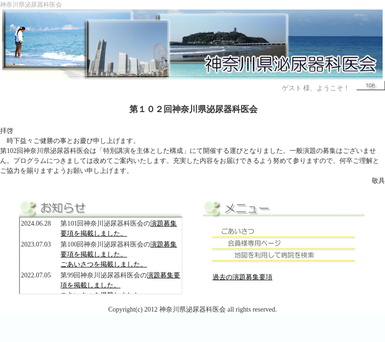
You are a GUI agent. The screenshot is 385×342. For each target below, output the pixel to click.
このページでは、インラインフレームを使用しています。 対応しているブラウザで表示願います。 (101, 255)
